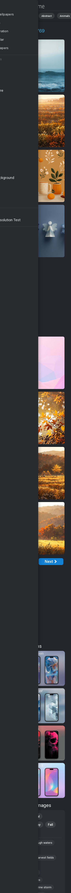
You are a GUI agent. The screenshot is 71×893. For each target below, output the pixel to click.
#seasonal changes (20, 850)
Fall (50, 825)
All (14, 15)
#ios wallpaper (16, 842)
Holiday (34, 825)
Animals (60, 15)
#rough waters (42, 842)
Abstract (43, 15)
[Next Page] (51, 561)
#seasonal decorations (22, 872)
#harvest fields (44, 857)
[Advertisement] (35, 297)
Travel (12, 833)
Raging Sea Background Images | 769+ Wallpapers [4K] (23, 6)
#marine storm (41, 887)
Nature (27, 15)
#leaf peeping (16, 887)
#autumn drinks (17, 857)
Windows (15, 825)
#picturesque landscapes (23, 880)
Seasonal (33, 816)
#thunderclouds (17, 865)
